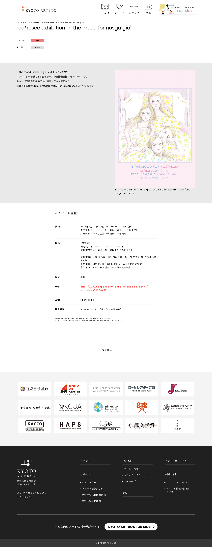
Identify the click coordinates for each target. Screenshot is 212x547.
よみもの (134, 12)
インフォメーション (176, 461)
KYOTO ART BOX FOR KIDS (129, 526)
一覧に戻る (106, 350)
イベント (105, 12)
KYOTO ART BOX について (32, 492)
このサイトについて (177, 482)
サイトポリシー (25, 497)
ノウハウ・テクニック (136, 475)
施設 (148, 12)
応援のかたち (89, 482)
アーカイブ (130, 481)
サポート (119, 12)
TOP (18, 23)
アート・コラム (132, 469)
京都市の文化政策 (91, 500)
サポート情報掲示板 (93, 488)
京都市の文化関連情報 (94, 494)
